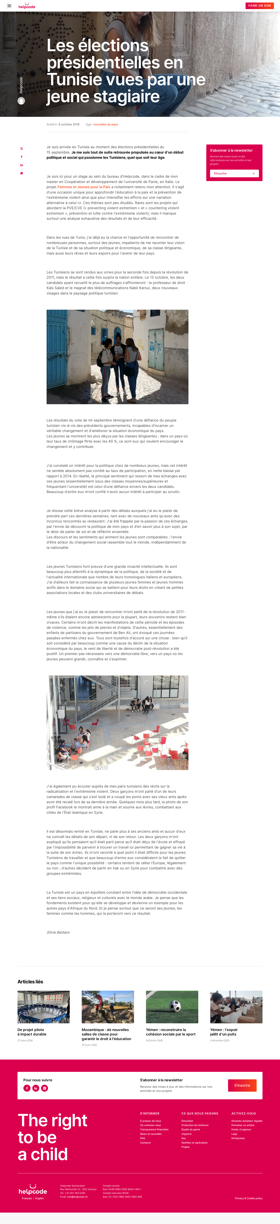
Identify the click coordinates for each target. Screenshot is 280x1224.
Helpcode (21, 85)
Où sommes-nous (150, 1125)
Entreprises (238, 1138)
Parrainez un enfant (242, 1125)
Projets (185, 1147)
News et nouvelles (151, 1133)
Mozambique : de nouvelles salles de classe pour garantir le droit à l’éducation (106, 1034)
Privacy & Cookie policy (249, 1198)
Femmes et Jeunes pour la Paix (83, 187)
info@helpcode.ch (77, 1196)
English (39, 1198)
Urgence (186, 1133)
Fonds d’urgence (241, 1129)
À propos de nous (150, 1120)
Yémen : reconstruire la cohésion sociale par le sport (171, 1032)
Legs (234, 1133)
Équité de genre (190, 1129)
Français (27, 1198)
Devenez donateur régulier (247, 1120)
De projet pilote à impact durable (31, 1032)
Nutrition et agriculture (194, 1142)
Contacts (145, 1142)
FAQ (142, 1138)
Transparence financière (154, 1129)
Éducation (187, 1120)
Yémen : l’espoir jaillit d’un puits (224, 1032)
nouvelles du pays (105, 124)
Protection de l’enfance (194, 1125)
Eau (183, 1138)
